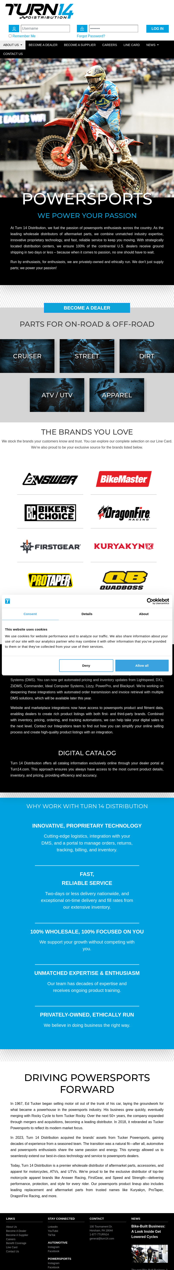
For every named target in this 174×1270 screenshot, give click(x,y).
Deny (86, 665)
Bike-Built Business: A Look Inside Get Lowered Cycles (148, 1231)
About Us (11, 1226)
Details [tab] (87, 613)
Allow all (142, 665)
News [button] (151, 45)
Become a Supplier (80, 45)
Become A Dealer (87, 308)
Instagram (53, 1247)
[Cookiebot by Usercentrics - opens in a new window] (150, 601)
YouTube (53, 1231)
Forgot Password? (91, 36)
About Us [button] (11, 45)
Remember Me (23, 36)
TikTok (51, 1235)
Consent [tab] (30, 613)
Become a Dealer (43, 45)
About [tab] (144, 613)
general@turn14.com (102, 1238)
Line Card (131, 45)
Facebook (53, 1251)
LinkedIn (53, 1226)
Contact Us (13, 54)
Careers (109, 45)
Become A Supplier (17, 1235)
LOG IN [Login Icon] (158, 29)
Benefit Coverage (16, 1243)
